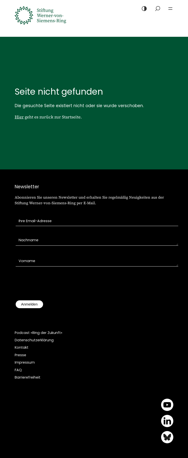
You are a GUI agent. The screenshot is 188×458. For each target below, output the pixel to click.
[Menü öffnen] (170, 9)
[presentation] (53, 285)
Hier (19, 117)
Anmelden (29, 304)
